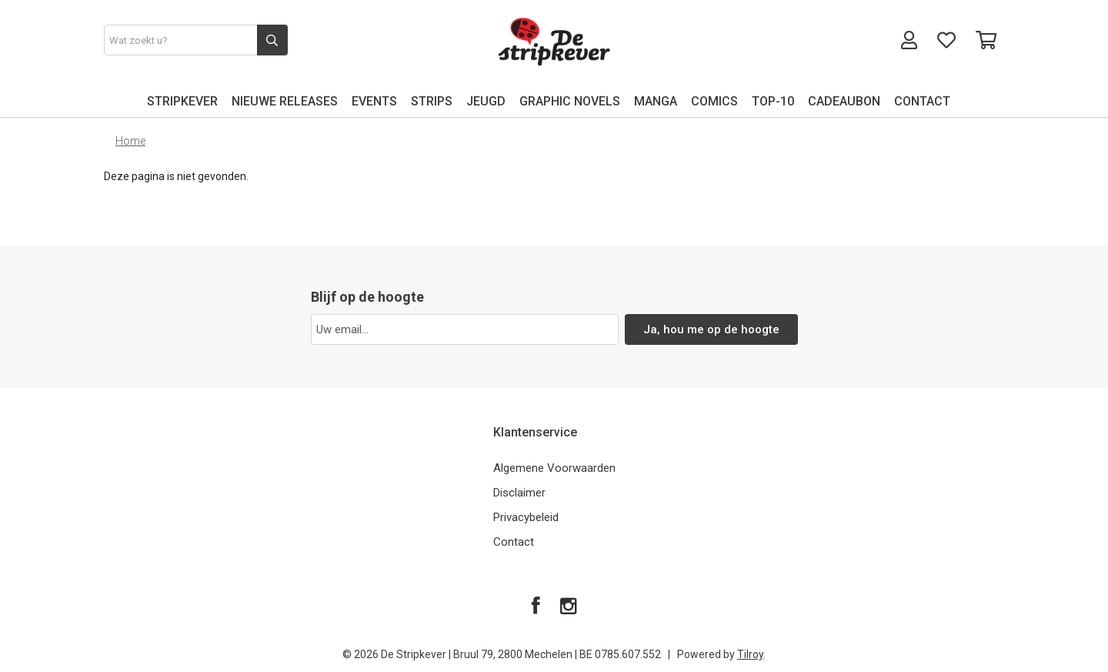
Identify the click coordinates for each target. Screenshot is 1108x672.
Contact (513, 542)
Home (130, 141)
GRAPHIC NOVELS (569, 101)
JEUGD (486, 101)
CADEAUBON (844, 101)
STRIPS (431, 101)
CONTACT (922, 101)
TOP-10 (773, 101)
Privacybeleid (526, 517)
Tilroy (750, 654)
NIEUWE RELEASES (285, 101)
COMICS (714, 101)
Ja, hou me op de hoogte (711, 329)
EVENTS (374, 101)
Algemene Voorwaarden (554, 468)
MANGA (655, 101)
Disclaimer (519, 493)
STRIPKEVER (182, 101)
